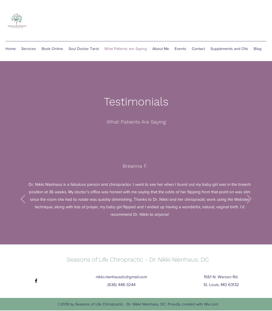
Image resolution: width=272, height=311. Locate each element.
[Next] (249, 199)
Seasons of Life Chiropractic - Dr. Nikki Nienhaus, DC (138, 259)
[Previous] (23, 199)
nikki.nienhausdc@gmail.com (121, 276)
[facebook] (36, 281)
